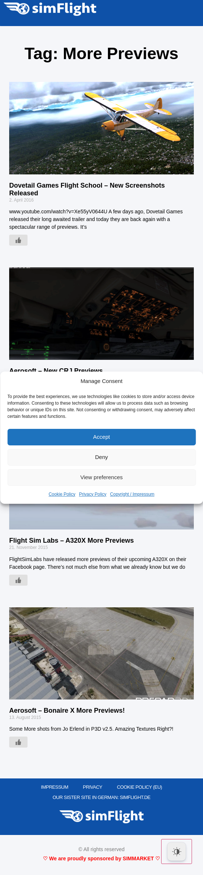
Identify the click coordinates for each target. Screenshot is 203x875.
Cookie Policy (61, 494)
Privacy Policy (92, 494)
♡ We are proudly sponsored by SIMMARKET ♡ (101, 858)
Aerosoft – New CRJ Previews (56, 371)
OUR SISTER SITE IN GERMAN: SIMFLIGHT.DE (101, 797)
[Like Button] (18, 240)
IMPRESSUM (54, 787)
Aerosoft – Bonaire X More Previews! (67, 710)
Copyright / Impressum (132, 494)
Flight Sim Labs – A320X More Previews (71, 540)
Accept (101, 437)
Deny (101, 457)
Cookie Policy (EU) (139, 787)
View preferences (101, 477)
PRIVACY (92, 787)
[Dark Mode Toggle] (176, 851)
